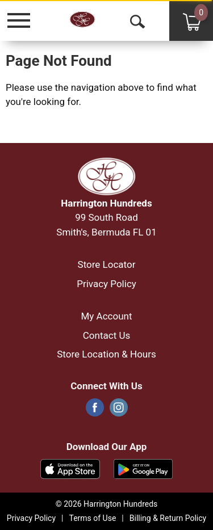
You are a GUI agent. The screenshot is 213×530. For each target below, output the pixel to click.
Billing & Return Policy (168, 518)
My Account (106, 316)
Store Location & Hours (106, 354)
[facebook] (95, 411)
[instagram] (119, 411)
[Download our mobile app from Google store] (143, 468)
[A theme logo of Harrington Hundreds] (97, 20)
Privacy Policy (106, 283)
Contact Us (106, 335)
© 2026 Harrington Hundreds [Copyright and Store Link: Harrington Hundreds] (107, 503)
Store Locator (107, 264)
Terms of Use (92, 518)
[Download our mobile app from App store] (70, 468)
